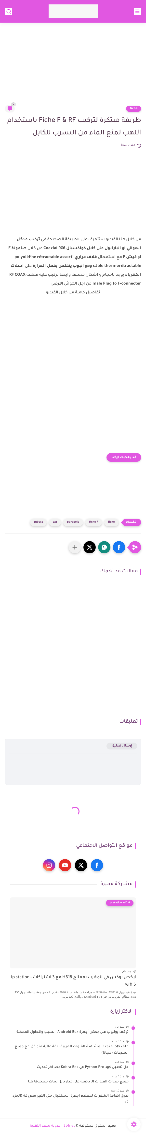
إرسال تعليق (121, 746)
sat (55, 522)
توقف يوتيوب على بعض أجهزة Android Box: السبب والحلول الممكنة (72, 1032)
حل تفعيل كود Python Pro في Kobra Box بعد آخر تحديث (83, 1067)
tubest (38, 522)
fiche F (93, 522)
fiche (133, 108)
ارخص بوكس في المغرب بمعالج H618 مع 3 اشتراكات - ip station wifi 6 (73, 981)
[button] (119, 547)
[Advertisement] (73, 66)
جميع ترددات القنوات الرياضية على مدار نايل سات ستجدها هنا (78, 1082)
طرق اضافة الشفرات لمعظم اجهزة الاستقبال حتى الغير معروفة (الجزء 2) (71, 1099)
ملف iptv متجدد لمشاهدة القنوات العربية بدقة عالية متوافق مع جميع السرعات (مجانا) (72, 1050)
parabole (73, 522)
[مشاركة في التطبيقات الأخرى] (75, 547)
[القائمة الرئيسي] (137, 11)
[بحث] (8, 11)
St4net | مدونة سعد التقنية (52, 1126)
